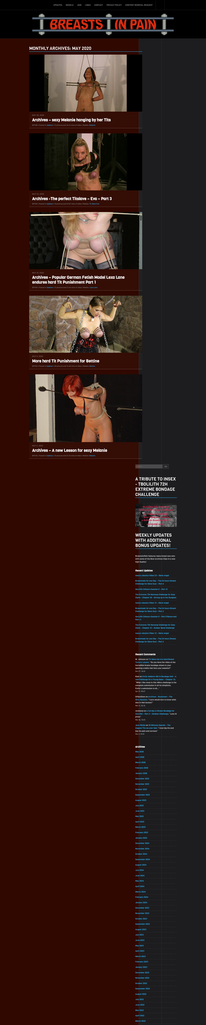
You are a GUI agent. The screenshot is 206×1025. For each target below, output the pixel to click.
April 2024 (147, 475)
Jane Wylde (148, 312)
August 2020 (148, 715)
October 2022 (149, 573)
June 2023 (147, 530)
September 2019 (150, 775)
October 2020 (149, 704)
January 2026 (149, 361)
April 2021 (147, 671)
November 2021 (150, 633)
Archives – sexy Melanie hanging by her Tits (63, 120)
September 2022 (150, 579)
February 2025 (149, 421)
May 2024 (147, 470)
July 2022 (147, 590)
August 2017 (148, 911)
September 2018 (150, 840)
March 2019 (148, 807)
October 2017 (149, 900)
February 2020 (149, 748)
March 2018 (148, 873)
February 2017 (149, 943)
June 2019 (147, 791)
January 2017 (149, 949)
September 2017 (150, 905)
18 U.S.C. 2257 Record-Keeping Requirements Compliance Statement (114, 1020)
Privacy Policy (114, 4)
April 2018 (147, 867)
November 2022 (150, 568)
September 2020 (150, 709)
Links (88, 4)
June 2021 (147, 660)
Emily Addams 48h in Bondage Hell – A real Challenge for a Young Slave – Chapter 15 (163, 266)
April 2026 (147, 345)
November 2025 (150, 372)
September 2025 (150, 383)
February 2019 (149, 813)
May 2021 (147, 666)
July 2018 (147, 851)
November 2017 (150, 894)
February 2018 (149, 878)
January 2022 (149, 622)
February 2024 (149, 486)
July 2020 (147, 720)
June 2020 (147, 726)
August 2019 (148, 780)
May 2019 (147, 797)
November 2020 (150, 699)
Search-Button (160, 4)
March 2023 (148, 546)
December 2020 (150, 693)
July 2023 (147, 524)
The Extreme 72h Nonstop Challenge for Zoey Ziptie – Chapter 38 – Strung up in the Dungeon (163, 180)
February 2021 (149, 682)
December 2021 (150, 628)
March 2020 (148, 742)
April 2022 (147, 606)
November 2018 (150, 829)
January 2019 (149, 818)
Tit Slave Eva (86, 204)
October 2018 (149, 835)
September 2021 (150, 644)
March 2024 (148, 481)
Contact (98, 4)
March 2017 (148, 938)
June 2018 (147, 856)
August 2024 (148, 454)
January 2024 (149, 492)
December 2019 (150, 758)
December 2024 (150, 432)
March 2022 (148, 611)
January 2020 (149, 753)
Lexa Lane (86, 288)
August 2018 (148, 845)
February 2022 (149, 617)
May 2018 (147, 862)
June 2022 (147, 595)
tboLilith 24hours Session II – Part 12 (159, 172)
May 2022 (147, 601)
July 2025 (147, 394)
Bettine (84, 366)
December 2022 (150, 562)
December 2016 (150, 954)
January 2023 (149, 557)
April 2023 (147, 541)
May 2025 (147, 405)
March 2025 (148, 415)
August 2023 (148, 519)
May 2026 (147, 339)
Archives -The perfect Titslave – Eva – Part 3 (64, 199)
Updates (57, 4)
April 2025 (147, 410)
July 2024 (147, 459)
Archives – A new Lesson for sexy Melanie (61, 450)
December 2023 (150, 497)
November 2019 (150, 764)
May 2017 (147, 927)
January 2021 (149, 688)
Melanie (85, 125)
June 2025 (147, 399)
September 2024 (150, 448)
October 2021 (149, 639)
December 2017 (150, 889)
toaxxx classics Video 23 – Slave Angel (160, 158)
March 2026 (148, 350)
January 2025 (149, 426)
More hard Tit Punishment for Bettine (57, 361)
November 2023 (150, 503)
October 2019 (149, 769)
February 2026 (149, 356)
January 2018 (149, 884)
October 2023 (149, 508)
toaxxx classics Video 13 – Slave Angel (160, 189)
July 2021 (147, 655)
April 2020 (147, 737)
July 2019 (147, 786)
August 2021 (148, 650)
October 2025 (149, 377)
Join (79, 4)
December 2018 (150, 824)
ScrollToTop (103, 1006)
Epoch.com (171, 991)
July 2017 (147, 916)
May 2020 (147, 731)
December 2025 (150, 366)
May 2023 (147, 535)
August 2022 (148, 584)
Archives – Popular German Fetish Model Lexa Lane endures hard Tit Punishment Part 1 (70, 280)
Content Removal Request (139, 4)
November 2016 (150, 960)
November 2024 (150, 437)
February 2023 (149, 552)
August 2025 (148, 388)
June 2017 (147, 922)
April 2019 (147, 802)
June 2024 (147, 464)
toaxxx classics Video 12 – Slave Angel (160, 219)
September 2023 (150, 513)
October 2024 (149, 443)
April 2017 (147, 933)
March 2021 (148, 677)
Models (69, 4)
